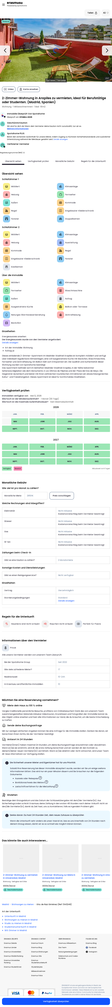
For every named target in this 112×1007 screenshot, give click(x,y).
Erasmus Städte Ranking (13, 956)
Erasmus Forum (37, 943)
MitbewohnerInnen (38, 971)
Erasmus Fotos (37, 975)
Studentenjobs (37, 967)
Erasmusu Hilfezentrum (67, 943)
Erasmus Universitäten (12, 952)
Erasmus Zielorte (10, 943)
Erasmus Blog (36, 947)
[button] (24, 153)
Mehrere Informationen (18, 128)
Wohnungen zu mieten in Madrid (21, 919)
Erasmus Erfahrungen (39, 952)
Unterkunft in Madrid (15, 916)
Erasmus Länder (10, 947)
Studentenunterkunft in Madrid (20, 926)
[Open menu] (3, 4)
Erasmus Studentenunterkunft (39, 961)
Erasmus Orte (36, 956)
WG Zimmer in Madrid (16, 930)
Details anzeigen (60, 139)
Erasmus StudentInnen (13, 967)
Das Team (62, 947)
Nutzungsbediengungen (68, 952)
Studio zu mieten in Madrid (18, 923)
